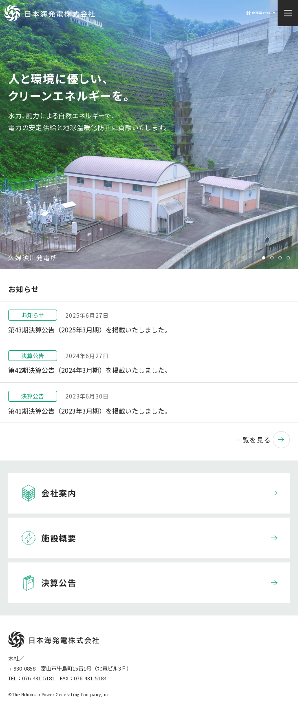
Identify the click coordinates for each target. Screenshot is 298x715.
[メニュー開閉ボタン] (288, 13)
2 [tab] (272, 258)
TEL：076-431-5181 (31, 678)
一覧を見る (262, 439)
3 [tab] (280, 258)
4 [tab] (288, 258)
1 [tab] (264, 258)
